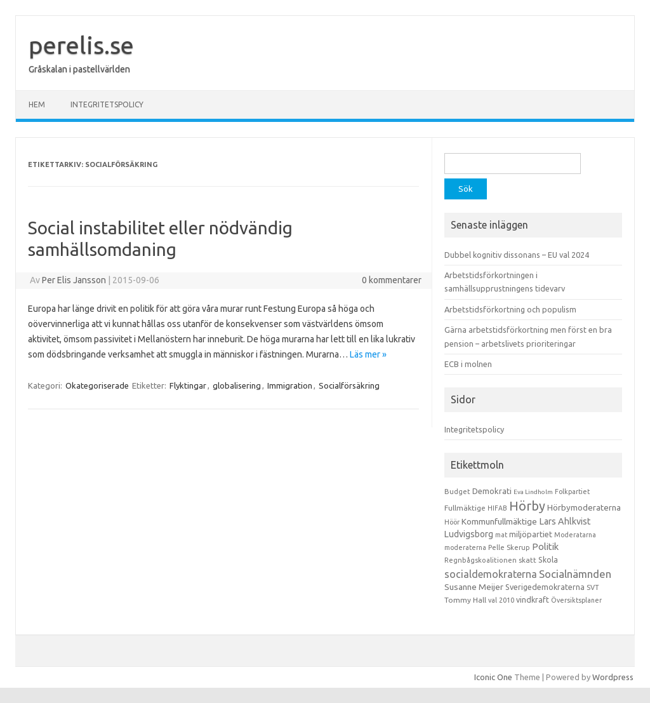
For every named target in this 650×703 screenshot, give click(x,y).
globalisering (237, 385)
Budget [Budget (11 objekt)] (457, 491)
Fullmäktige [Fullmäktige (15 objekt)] (465, 508)
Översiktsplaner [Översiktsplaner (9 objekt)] (576, 600)
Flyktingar (187, 385)
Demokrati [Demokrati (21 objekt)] (492, 490)
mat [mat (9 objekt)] (501, 535)
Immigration (289, 385)
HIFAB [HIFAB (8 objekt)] (497, 508)
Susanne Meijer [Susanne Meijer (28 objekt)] (473, 587)
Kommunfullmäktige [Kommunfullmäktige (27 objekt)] (499, 521)
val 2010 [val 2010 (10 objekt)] (501, 600)
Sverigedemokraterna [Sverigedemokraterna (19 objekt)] (545, 586)
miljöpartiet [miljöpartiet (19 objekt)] (530, 534)
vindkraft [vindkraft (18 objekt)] (532, 599)
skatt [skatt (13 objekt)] (527, 560)
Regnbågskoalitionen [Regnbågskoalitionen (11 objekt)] (480, 560)
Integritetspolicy (106, 104)
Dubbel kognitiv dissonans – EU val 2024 (516, 254)
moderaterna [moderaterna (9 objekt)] (465, 547)
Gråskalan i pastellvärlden (79, 69)
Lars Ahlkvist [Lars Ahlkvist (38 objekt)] (565, 521)
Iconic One (493, 677)
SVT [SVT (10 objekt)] (593, 587)
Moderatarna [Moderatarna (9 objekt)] (575, 535)
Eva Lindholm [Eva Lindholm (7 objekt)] (533, 491)
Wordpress (612, 677)
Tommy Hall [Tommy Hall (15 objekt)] (465, 600)
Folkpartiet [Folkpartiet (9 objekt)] (572, 491)
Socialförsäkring (349, 385)
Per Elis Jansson (74, 280)
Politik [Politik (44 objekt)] (545, 546)
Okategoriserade (97, 385)
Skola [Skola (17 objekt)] (548, 560)
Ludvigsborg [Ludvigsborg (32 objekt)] (468, 534)
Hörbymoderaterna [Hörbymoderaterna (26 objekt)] (584, 507)
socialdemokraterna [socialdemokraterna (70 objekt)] (490, 574)
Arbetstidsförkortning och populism (510, 309)
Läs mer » (368, 354)
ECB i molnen (468, 363)
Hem (37, 104)
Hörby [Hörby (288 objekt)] (527, 506)
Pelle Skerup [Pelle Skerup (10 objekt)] (509, 547)
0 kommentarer (391, 280)
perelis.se (81, 45)
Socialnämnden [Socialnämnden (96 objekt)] (575, 574)
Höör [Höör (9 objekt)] (452, 522)
